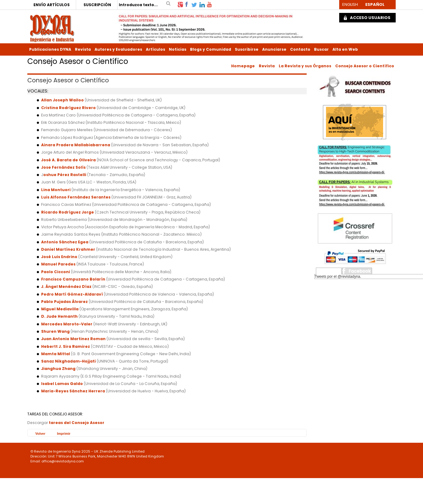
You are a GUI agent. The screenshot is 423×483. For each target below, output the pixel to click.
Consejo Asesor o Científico (364, 66)
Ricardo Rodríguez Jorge (67, 212)
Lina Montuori (56, 189)
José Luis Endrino (59, 256)
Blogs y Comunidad (210, 49)
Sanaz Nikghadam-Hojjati (68, 361)
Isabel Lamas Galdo (62, 383)
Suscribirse (246, 49)
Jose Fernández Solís (63, 167)
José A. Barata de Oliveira (68, 160)
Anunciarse (274, 49)
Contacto (300, 49)
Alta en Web (345, 49)
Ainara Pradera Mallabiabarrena (75, 144)
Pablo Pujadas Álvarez (64, 301)
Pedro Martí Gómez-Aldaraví (72, 294)
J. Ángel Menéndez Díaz (66, 286)
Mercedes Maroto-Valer (66, 324)
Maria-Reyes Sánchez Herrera (73, 391)
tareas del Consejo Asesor (76, 422)
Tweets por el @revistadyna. (338, 276)
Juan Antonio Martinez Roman (73, 338)
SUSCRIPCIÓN (97, 4)
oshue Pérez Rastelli (64, 174)
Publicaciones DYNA (50, 49)
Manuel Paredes (58, 264)
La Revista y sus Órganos (305, 66)
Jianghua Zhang (58, 368)
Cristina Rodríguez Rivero (68, 107)
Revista (83, 49)
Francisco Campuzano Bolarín (73, 279)
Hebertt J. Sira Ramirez (65, 346)
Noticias (177, 49)
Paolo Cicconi (56, 271)
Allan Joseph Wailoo (62, 100)
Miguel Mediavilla (60, 309)
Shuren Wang (55, 331)
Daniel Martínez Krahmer (68, 249)
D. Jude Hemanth (59, 316)
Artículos (155, 49)
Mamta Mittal (56, 353)
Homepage (243, 66)
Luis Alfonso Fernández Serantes (76, 197)
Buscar (321, 49)
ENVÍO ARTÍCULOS (51, 4)
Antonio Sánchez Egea (64, 242)
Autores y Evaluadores (118, 49)
